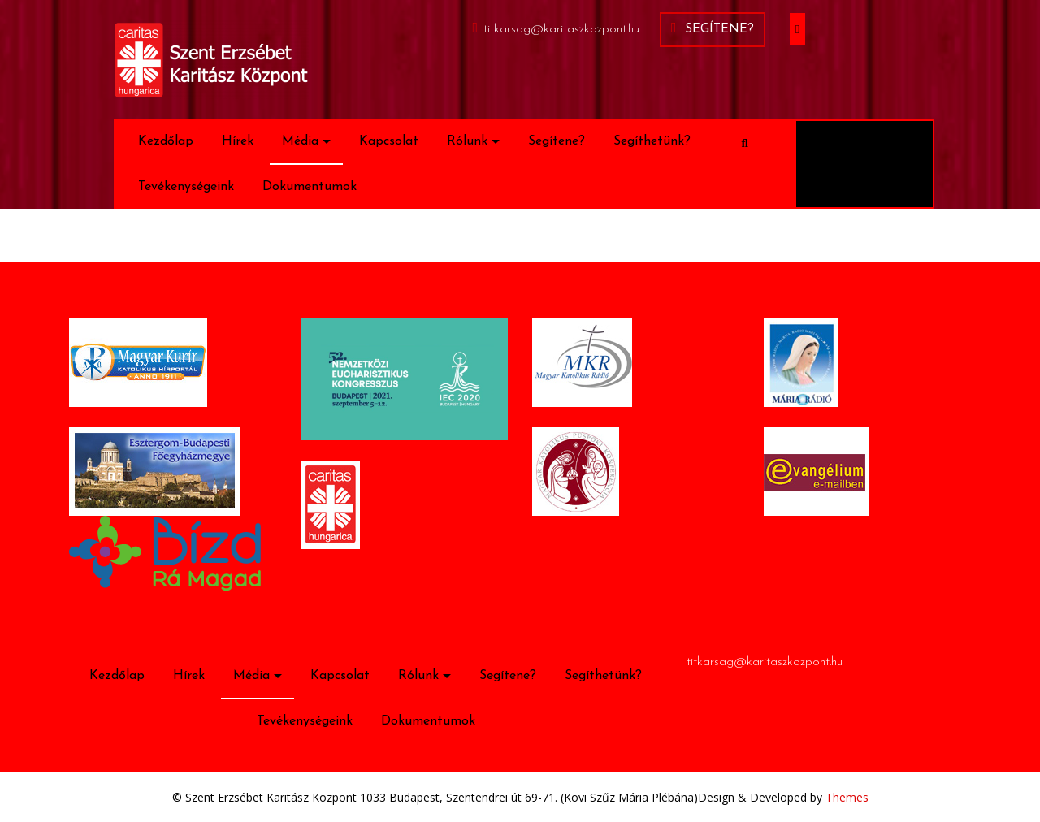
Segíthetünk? (652, 141)
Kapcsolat (388, 141)
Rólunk (467, 141)
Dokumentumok (309, 186)
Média (300, 141)
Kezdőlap (165, 141)
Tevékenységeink (186, 186)
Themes (845, 797)
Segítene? (712, 28)
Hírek (238, 141)
